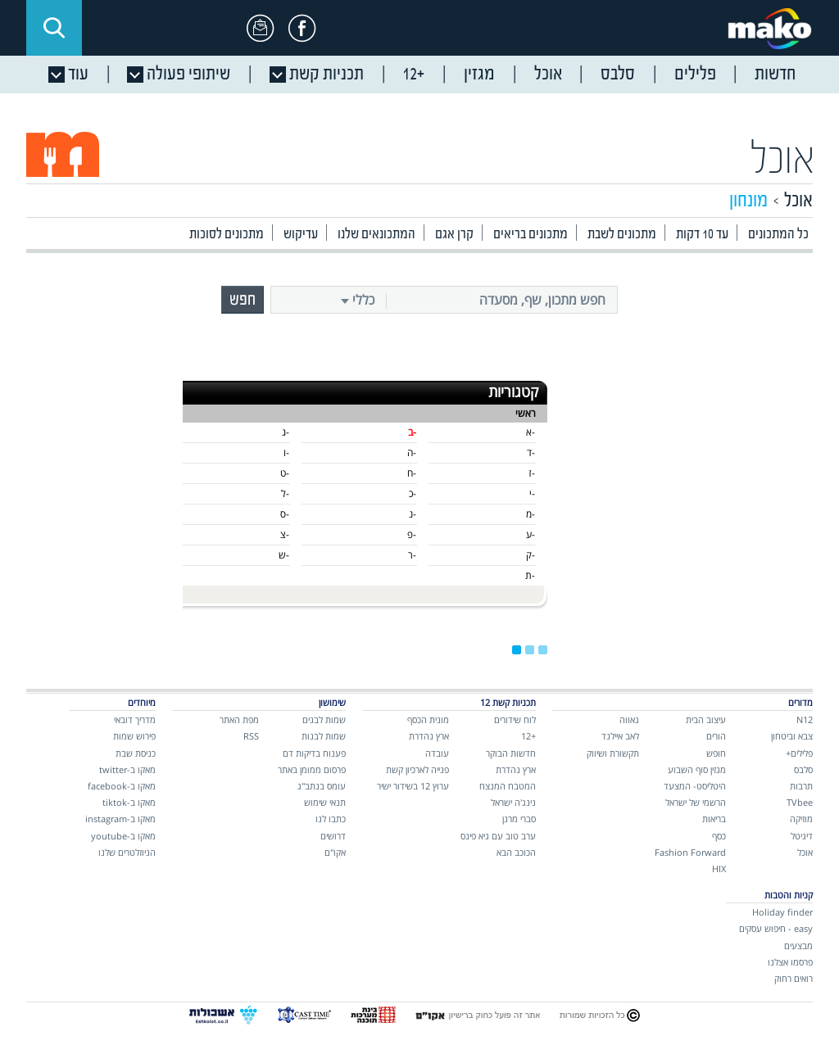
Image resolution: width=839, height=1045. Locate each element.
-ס (284, 514)
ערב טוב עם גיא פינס (498, 836)
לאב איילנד (620, 736)
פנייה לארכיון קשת (417, 769)
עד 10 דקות (702, 234)
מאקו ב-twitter (127, 769)
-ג (285, 432)
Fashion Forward (690, 852)
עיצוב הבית (706, 719)
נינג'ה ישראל (513, 802)
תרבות (801, 786)
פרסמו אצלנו (790, 962)
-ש (284, 555)
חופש (716, 753)
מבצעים (798, 945)
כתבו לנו (330, 818)
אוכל (783, 161)
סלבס (803, 769)
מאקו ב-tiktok (129, 802)
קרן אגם (454, 234)
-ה (411, 452)
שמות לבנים (324, 719)
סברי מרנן (519, 818)
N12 (804, 719)
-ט (284, 473)
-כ (412, 493)
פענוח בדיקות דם (314, 753)
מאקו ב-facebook (122, 786)
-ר (412, 555)
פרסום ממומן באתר (312, 769)
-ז (531, 473)
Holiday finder (782, 912)
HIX (719, 868)
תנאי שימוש (325, 802)
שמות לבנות (324, 736)
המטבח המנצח (507, 786)
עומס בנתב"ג (321, 786)
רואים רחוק (793, 978)
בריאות (714, 818)
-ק (530, 555)
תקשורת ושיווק (613, 753)
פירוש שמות (134, 736)
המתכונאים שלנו (376, 234)
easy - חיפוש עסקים (776, 928)
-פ (411, 534)
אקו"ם (335, 852)
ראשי (525, 413)
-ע (530, 534)
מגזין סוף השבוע (697, 769)
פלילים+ (799, 753)
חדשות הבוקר (511, 753)
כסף (719, 836)
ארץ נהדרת (516, 769)
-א (530, 432)
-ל (285, 493)
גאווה (629, 719)
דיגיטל (802, 836)
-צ (284, 534)
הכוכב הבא (516, 852)
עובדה (437, 753)
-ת (530, 575)
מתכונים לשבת (621, 234)
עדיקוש (300, 234)
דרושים (333, 836)
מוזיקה (801, 818)
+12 (528, 736)
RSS (251, 736)
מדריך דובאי (135, 719)
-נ (412, 514)
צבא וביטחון (792, 736)
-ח (411, 473)
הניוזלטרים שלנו (127, 852)
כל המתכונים (778, 234)
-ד (531, 452)
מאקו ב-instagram (120, 818)
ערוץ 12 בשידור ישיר (413, 786)
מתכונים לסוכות (226, 234)
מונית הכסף (428, 719)
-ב (412, 432)
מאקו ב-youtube (123, 836)
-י (532, 493)
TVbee (800, 802)
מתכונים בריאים (530, 234)
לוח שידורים (515, 719)
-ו (286, 452)
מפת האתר (239, 719)
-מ (530, 514)
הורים (716, 736)
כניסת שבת (136, 753)
